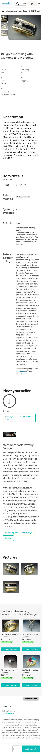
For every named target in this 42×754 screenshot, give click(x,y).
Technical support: (10, 712)
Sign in (32, 4)
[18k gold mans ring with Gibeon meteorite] (10, 635)
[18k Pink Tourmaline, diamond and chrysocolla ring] (31, 671)
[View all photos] (24, 32)
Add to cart (30, 749)
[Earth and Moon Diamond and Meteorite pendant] (31, 635)
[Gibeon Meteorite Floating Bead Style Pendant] (10, 671)
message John (21, 371)
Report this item (31, 698)
